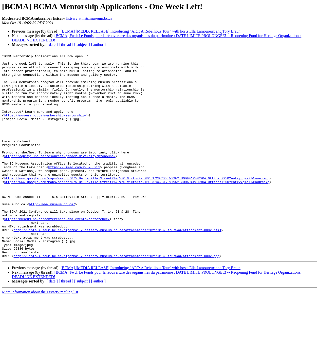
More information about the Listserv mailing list (40, 333)
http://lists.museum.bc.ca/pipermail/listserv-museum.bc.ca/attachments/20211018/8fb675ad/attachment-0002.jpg (117, 296)
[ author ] (98, 44)
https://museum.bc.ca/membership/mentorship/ (45, 128)
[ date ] (52, 44)
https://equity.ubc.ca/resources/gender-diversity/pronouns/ (59, 176)
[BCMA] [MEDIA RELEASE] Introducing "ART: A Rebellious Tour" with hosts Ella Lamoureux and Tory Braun (150, 31)
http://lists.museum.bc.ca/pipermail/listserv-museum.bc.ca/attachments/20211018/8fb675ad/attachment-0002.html (117, 265)
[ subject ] (82, 44)
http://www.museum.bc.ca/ (52, 234)
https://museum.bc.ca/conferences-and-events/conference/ (57, 252)
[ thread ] (66, 44)
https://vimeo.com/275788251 (74, 190)
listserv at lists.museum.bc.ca (89, 18)
